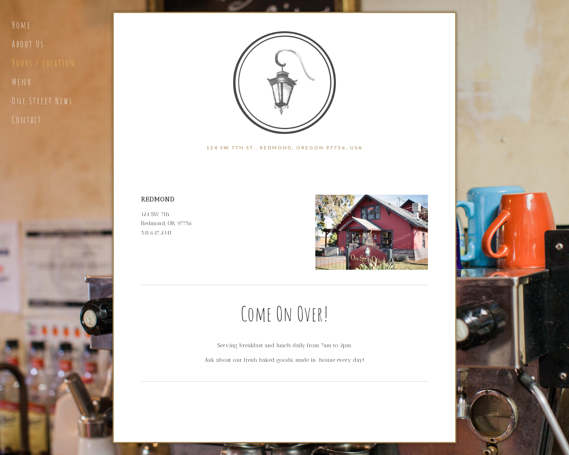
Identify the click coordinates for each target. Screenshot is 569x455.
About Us (28, 44)
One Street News (42, 101)
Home (21, 25)
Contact (27, 120)
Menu (22, 82)
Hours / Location (43, 63)
